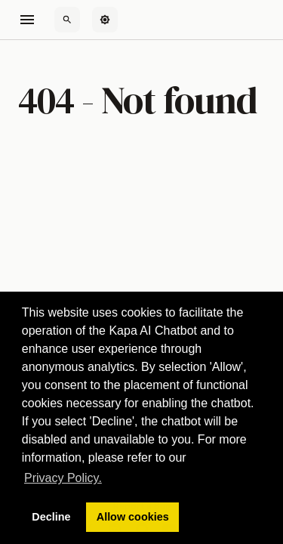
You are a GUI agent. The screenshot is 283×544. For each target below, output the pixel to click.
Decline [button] (51, 517)
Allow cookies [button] (133, 517)
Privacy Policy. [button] (63, 477)
